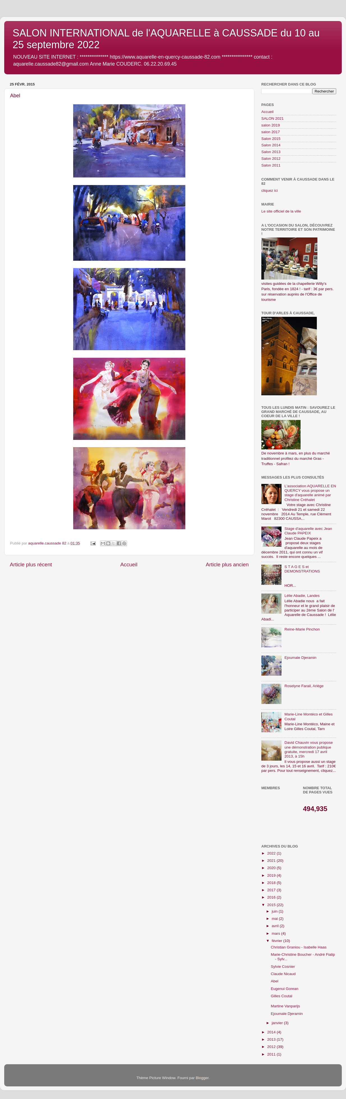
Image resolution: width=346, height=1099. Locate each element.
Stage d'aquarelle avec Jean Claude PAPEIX (308, 531)
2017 (272, 890)
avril (276, 926)
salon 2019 (270, 125)
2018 (272, 883)
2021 (272, 860)
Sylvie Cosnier (283, 966)
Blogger (202, 1078)
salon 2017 (270, 132)
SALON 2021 (272, 118)
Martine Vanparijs (285, 1006)
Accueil (128, 564)
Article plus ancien (227, 564)
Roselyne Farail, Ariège (304, 686)
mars (276, 933)
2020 (272, 868)
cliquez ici (269, 190)
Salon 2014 (270, 145)
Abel (274, 981)
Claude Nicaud (283, 974)
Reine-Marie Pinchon (302, 629)
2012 (272, 1047)
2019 (272, 875)
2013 (272, 1039)
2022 (272, 853)
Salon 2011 (270, 165)
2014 (272, 1032)
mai (275, 918)
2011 (272, 1054)
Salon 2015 (270, 139)
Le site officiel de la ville (281, 211)
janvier (278, 1023)
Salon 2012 (270, 158)
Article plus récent (31, 564)
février (277, 941)
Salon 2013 (270, 152)
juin (275, 911)
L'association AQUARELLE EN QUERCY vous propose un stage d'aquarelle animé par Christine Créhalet (310, 493)
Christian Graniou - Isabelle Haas (299, 947)
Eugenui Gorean (284, 989)
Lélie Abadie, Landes (301, 596)
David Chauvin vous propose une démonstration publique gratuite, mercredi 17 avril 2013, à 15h (308, 749)
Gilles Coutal (281, 996)
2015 (272, 905)
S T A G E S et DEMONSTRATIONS (302, 569)
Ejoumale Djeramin (300, 657)
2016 (272, 897)
